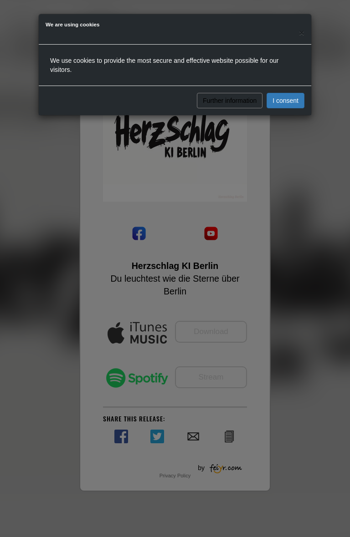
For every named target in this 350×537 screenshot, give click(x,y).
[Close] (301, 32)
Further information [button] (230, 100)
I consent (286, 100)
